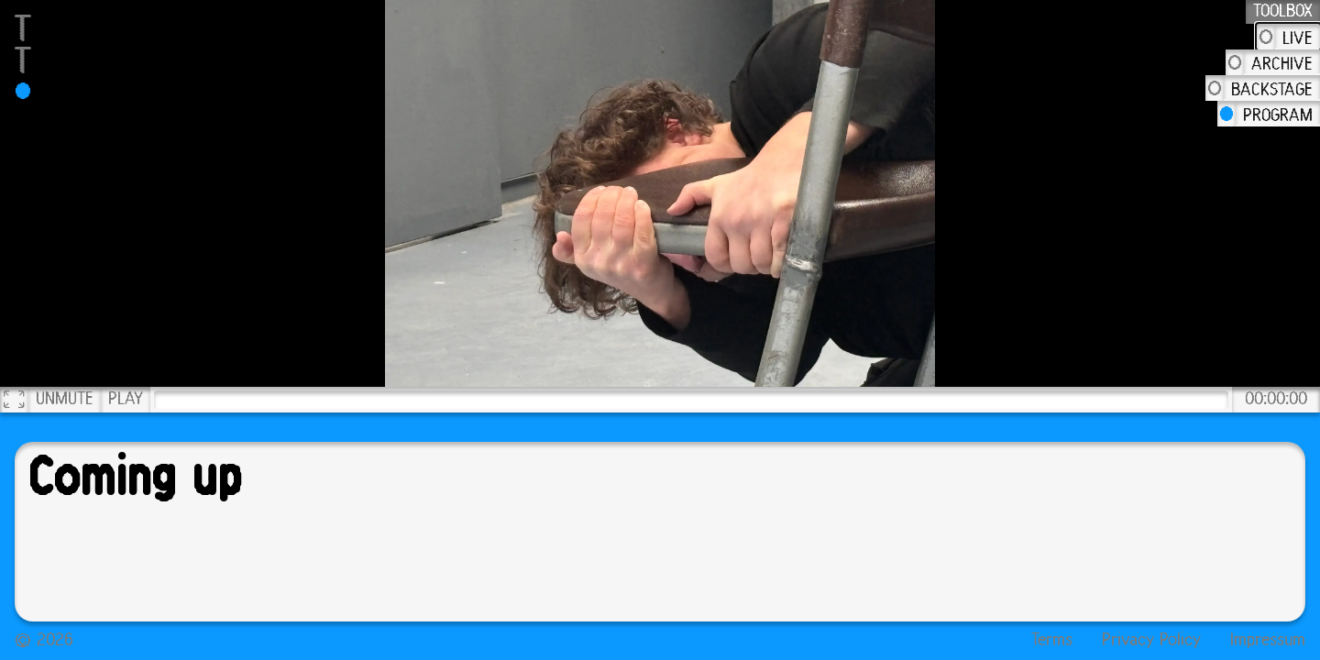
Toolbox (1283, 12)
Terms (1051, 640)
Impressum (1267, 640)
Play (125, 399)
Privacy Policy (1151, 640)
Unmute (65, 399)
